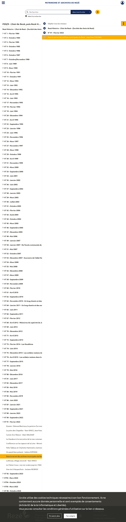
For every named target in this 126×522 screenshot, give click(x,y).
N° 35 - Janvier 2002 (12, 180)
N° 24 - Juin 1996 (11, 133)
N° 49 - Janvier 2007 (12, 240)
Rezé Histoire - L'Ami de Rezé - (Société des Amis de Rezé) (25, 29)
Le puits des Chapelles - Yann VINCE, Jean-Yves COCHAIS (28, 430)
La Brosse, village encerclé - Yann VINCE (21, 460)
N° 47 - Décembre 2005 (13, 232)
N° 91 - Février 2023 (12, 422)
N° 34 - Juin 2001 (11, 176)
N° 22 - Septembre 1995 (13, 124)
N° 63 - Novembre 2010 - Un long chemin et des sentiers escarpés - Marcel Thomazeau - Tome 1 (29, 301)
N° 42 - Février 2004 (12, 210)
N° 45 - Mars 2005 (11, 223)
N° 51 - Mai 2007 (10, 249)
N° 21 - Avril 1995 (11, 120)
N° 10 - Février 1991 (12, 72)
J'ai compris (70, 516)
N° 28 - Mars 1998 (11, 150)
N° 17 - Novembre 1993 (13, 102)
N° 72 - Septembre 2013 (13, 340)
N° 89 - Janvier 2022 (12, 413)
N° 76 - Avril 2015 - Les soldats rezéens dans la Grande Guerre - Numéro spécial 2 (29, 357)
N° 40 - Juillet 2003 (11, 202)
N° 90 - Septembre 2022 (13, 417)
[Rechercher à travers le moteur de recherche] (49, 12)
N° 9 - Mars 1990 (10, 68)
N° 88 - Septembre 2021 (13, 409)
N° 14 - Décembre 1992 (13, 89)
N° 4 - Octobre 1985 (12, 46)
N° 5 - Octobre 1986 (12, 51)
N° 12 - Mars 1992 (11, 81)
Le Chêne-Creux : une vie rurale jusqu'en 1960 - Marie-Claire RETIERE (30, 465)
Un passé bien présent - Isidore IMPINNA (21, 452)
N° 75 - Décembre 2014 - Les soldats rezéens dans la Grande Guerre (29, 353)
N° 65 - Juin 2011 (11, 309)
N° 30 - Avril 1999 (11, 158)
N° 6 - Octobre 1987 (12, 55)
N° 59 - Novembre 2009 (13, 284)
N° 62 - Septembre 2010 (13, 297)
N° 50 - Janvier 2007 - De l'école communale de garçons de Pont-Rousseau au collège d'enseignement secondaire (29, 245)
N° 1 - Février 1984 (11, 33)
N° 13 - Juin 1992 (11, 85)
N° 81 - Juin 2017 (11, 379)
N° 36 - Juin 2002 (11, 184)
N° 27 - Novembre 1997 (13, 145)
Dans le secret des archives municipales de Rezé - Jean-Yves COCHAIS (30, 456)
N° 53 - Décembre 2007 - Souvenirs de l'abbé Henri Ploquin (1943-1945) (29, 258)
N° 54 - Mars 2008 (11, 262)
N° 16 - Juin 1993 (11, 98)
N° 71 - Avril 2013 (11, 335)
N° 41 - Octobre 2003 (12, 206)
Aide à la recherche (34, 16)
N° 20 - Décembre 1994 (13, 115)
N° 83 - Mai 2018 (10, 387)
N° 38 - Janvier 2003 (12, 193)
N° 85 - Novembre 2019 (13, 396)
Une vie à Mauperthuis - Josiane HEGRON (22, 469)
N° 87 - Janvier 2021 (12, 404)
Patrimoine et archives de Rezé (62, 2)
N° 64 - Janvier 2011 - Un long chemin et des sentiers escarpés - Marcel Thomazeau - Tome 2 (29, 305)
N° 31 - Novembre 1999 (13, 163)
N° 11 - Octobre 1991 (12, 76)
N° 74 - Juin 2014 (11, 348)
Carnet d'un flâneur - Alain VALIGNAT (20, 435)
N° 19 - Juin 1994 (11, 111)
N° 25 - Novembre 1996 (13, 137)
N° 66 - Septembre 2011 (13, 314)
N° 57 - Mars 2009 (11, 275)
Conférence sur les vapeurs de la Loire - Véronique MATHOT (29, 443)
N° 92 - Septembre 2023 (13, 473)
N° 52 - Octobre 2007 (12, 253)
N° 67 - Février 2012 (12, 318)
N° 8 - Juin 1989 (10, 64)
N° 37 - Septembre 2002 (13, 189)
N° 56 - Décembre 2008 (13, 271)
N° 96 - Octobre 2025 (12, 491)
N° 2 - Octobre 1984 (12, 38)
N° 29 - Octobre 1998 (12, 154)
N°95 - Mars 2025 (11, 486)
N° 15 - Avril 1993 (11, 94)
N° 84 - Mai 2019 (10, 391)
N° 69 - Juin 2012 (11, 327)
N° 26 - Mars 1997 (11, 141)
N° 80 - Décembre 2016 (13, 374)
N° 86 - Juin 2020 (11, 400)
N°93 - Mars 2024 (11, 478)
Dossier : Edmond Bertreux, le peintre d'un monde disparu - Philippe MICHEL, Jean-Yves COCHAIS (30, 426)
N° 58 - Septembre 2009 (13, 279)
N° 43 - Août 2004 (11, 215)
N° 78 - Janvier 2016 (12, 366)
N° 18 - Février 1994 (12, 107)
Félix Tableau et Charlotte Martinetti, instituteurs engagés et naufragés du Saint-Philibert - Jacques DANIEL (30, 448)
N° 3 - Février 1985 (11, 42)
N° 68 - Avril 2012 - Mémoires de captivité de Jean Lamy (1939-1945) (29, 322)
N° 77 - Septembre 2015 (13, 361)
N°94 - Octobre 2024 (12, 482)
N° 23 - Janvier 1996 (12, 128)
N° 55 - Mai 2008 (10, 266)
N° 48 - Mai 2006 (10, 236)
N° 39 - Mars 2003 (11, 197)
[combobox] (81, 12)
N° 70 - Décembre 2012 (13, 331)
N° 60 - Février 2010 (12, 288)
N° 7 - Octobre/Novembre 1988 (16, 59)
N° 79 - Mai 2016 (10, 370)
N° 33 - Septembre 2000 (13, 171)
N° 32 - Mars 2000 (11, 167)
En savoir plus (54, 516)
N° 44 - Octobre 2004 (12, 219)
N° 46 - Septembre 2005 (13, 227)
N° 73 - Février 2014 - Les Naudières (18, 344)
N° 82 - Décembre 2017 (13, 383)
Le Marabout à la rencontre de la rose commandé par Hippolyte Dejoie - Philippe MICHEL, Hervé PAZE (30, 439)
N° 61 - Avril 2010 (11, 292)
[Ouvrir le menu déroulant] (3, 2)
